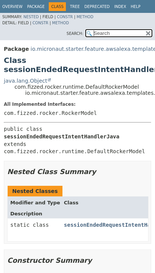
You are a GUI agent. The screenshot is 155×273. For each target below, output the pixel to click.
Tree (75, 7)
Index (120, 7)
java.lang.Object (25, 81)
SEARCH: (75, 33)
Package (36, 7)
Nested (30, 17)
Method (85, 17)
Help (135, 7)
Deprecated (97, 7)
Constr (65, 17)
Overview (12, 7)
